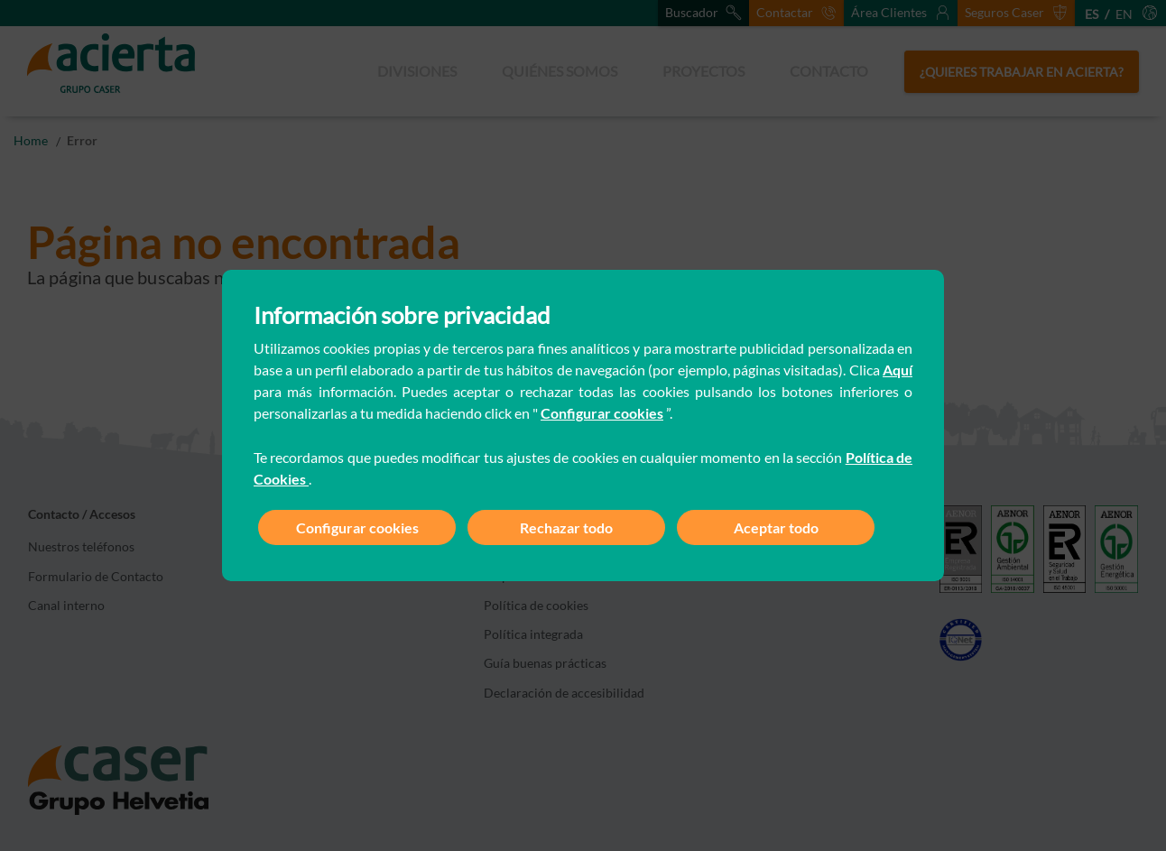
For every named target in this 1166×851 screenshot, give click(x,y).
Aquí (897, 369)
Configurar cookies (602, 412)
